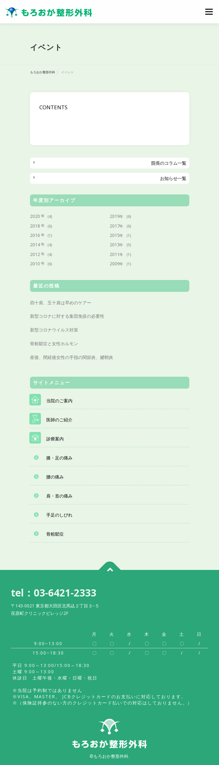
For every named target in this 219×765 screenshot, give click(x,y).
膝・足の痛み (59, 458)
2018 (35, 226)
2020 (35, 216)
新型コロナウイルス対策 (54, 330)
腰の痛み (55, 477)
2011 (115, 254)
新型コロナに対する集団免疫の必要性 (67, 316)
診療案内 (55, 439)
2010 (35, 264)
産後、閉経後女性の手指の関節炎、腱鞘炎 (71, 357)
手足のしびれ (59, 515)
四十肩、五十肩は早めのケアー (60, 303)
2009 (115, 264)
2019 (115, 216)
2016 (35, 235)
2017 (115, 226)
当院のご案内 (59, 401)
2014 (35, 245)
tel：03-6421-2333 (53, 592)
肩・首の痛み (59, 496)
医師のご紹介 (59, 420)
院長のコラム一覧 (168, 163)
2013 (115, 245)
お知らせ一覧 (173, 178)
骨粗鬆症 (55, 534)
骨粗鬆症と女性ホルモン (54, 343)
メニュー (208, 11)
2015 (115, 235)
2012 (35, 254)
